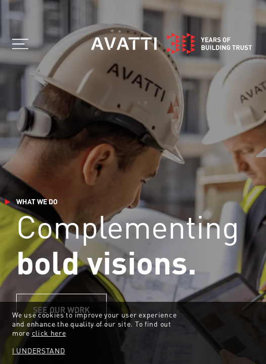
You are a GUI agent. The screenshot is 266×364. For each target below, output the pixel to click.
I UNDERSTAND (38, 350)
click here (49, 332)
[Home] (171, 43)
